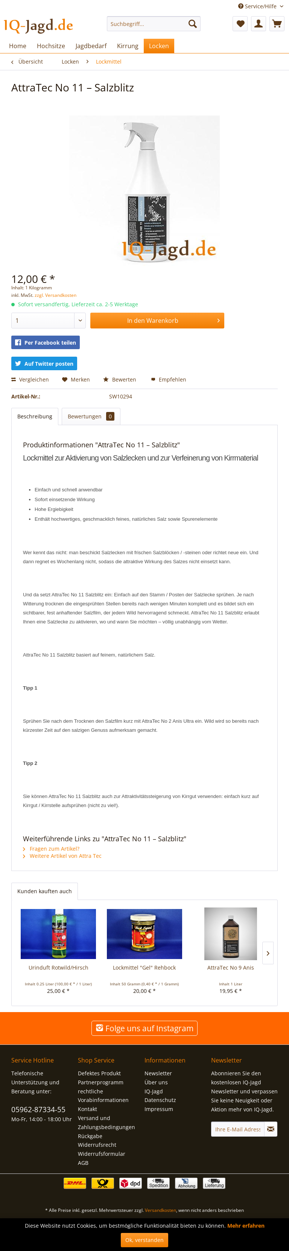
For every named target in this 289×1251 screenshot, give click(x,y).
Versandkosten (160, 1210)
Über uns (156, 1082)
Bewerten (120, 379)
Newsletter (158, 1073)
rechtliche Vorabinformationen (103, 1096)
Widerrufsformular (101, 1153)
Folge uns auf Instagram (144, 1028)
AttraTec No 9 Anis (230, 967)
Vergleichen (30, 379)
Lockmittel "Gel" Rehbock (144, 967)
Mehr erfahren (246, 1225)
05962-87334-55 (38, 1109)
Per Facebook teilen (45, 342)
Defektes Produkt (99, 1073)
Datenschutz (160, 1100)
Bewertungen (91, 416)
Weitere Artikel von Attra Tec (62, 855)
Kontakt (87, 1109)
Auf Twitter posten (44, 363)
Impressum (158, 1109)
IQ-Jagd (153, 1091)
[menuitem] (154, 23)
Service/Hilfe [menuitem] (258, 6)
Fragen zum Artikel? (51, 848)
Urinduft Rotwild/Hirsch (58, 967)
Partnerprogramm (100, 1082)
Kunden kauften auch (44, 891)
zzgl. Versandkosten (55, 295)
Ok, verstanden (144, 1239)
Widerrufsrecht (97, 1144)
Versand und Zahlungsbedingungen (106, 1122)
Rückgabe (90, 1136)
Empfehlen (168, 379)
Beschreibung (34, 416)
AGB (83, 1162)
